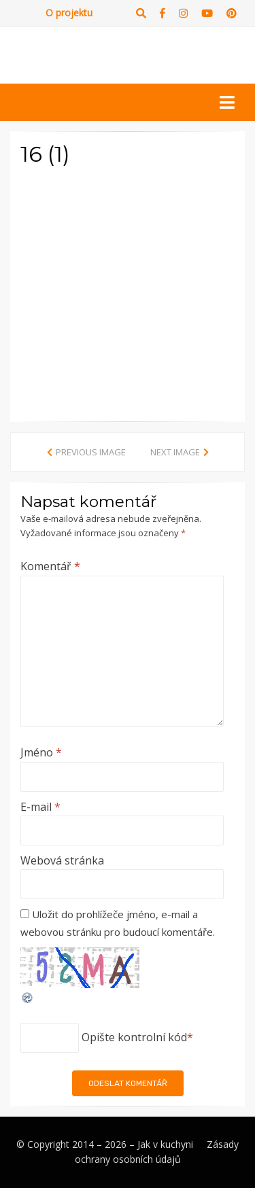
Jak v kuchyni (165, 1144)
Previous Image (91, 452)
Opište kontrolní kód (134, 1037)
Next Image (175, 452)
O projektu (69, 12)
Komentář (50, 566)
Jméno (41, 752)
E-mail (40, 806)
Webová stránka (62, 860)
